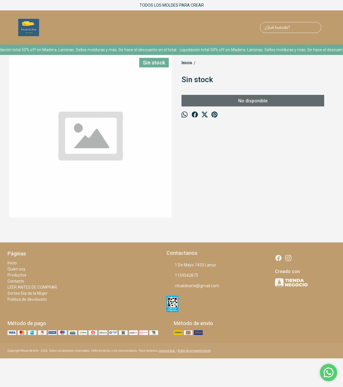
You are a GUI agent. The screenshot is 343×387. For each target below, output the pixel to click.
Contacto (16, 281)
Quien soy (16, 269)
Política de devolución (27, 299)
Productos (17, 275)
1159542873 (182, 275)
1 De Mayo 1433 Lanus (191, 265)
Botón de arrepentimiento (194, 350)
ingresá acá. (167, 350)
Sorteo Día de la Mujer (27, 293)
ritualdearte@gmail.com (192, 286)
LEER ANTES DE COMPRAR (32, 287)
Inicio (12, 263)
